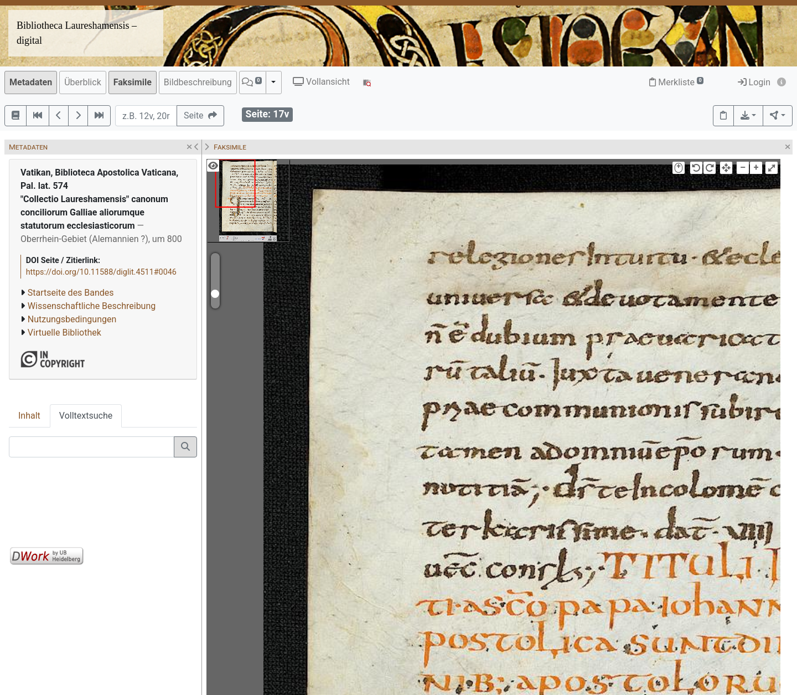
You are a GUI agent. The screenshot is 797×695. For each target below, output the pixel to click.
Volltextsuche (85, 415)
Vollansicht (321, 81)
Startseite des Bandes (71, 292)
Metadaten (30, 82)
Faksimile (132, 82)
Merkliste (676, 82)
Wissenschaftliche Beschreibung (92, 306)
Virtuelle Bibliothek (64, 332)
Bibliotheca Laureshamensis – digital (77, 33)
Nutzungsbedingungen (72, 319)
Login (754, 82)
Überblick (82, 82)
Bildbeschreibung (198, 82)
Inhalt (29, 415)
